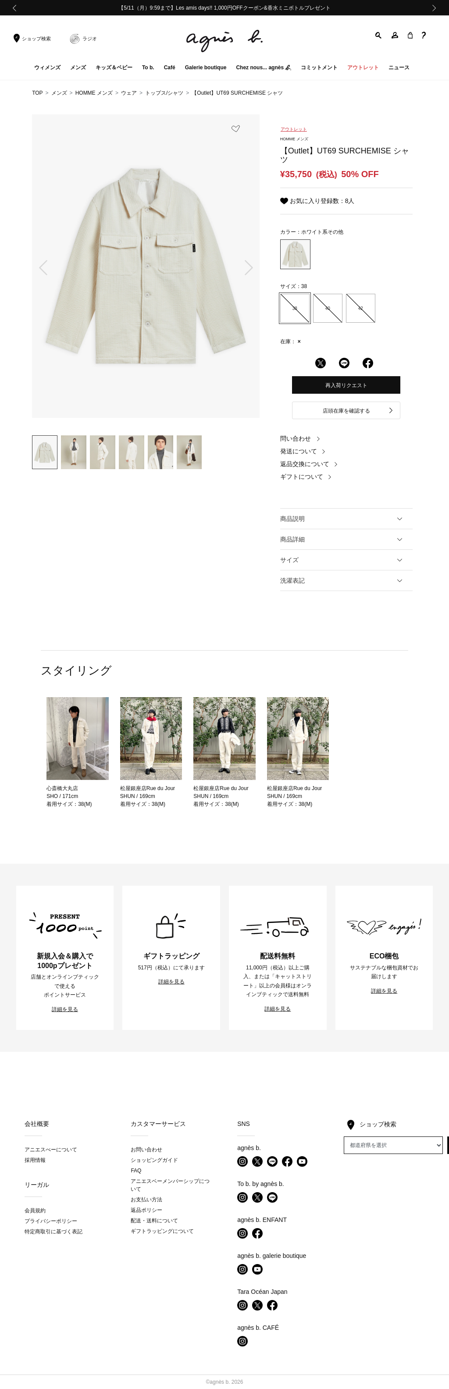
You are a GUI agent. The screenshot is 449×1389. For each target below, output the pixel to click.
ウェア (129, 93)
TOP (37, 93)
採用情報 (35, 1160)
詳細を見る (65, 1009)
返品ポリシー (146, 1210)
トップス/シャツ (164, 93)
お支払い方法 (146, 1200)
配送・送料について (154, 1221)
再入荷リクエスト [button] (346, 385)
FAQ (136, 1171)
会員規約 (35, 1210)
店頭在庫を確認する (358, 411)
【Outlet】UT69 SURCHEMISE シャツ (237, 93)
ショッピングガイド (154, 1160)
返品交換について (309, 463)
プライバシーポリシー (51, 1221)
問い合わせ (300, 438)
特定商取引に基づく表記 (53, 1232)
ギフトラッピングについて (162, 1231)
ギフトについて (306, 476)
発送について (303, 451)
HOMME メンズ (94, 93)
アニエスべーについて (51, 1150)
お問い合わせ (146, 1150)
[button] (379, 35)
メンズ (59, 93)
